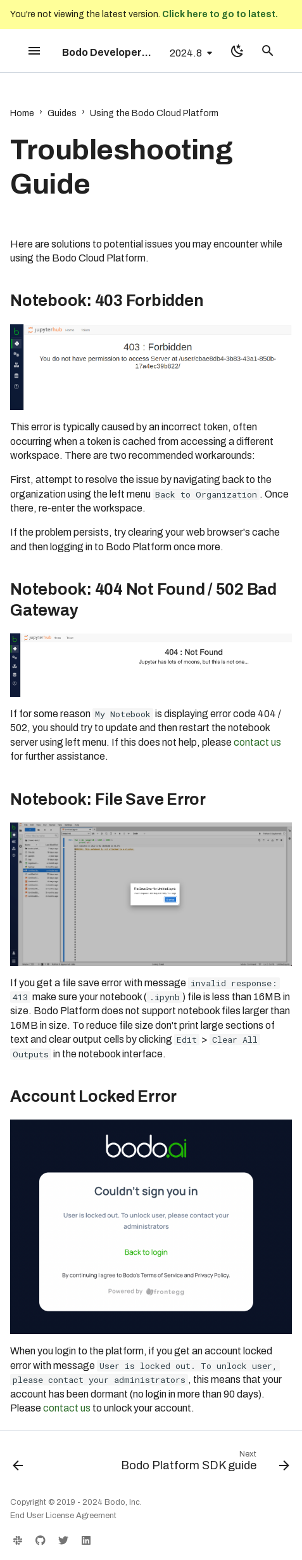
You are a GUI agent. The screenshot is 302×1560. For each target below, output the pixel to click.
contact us (257, 742)
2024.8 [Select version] (186, 53)
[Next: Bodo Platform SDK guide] (203, 1463)
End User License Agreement (63, 1515)
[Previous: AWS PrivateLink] (18, 1463)
